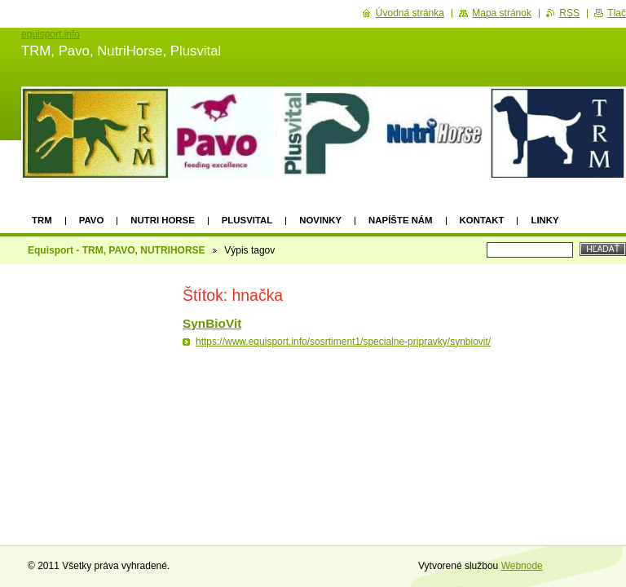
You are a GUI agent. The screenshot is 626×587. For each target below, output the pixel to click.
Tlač (616, 13)
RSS (569, 13)
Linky (544, 220)
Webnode (522, 566)
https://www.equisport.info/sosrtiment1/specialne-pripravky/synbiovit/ (343, 341)
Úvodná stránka (410, 13)
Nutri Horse (162, 220)
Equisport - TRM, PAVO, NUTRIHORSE (116, 250)
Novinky (320, 220)
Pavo (91, 220)
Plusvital (247, 220)
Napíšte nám (400, 220)
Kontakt (482, 220)
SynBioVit (212, 323)
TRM (42, 220)
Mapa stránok (501, 13)
